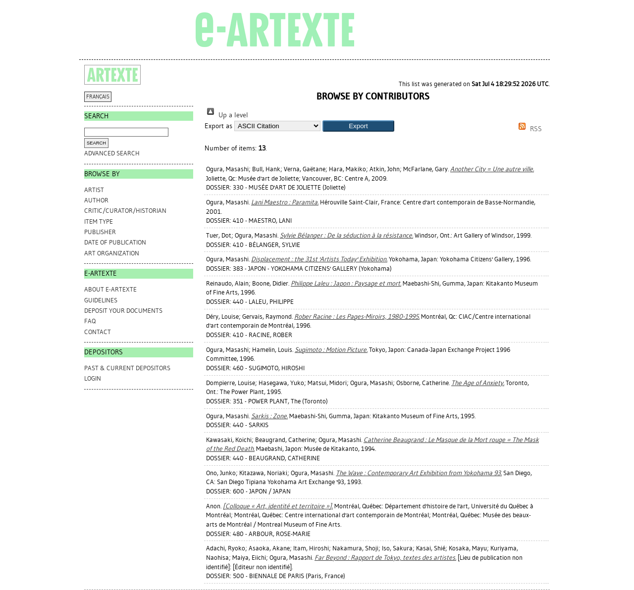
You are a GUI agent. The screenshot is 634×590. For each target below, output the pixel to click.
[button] (358, 126)
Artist (94, 190)
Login (92, 378)
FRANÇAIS (97, 97)
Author (96, 200)
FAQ (90, 321)
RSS (528, 129)
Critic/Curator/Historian (125, 210)
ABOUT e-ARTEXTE (110, 289)
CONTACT (97, 332)
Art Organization (111, 253)
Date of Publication (115, 242)
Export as (218, 126)
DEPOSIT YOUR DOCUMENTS (123, 310)
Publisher (100, 232)
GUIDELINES (100, 300)
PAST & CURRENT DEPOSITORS (127, 368)
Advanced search (112, 153)
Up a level (226, 115)
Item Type (98, 221)
